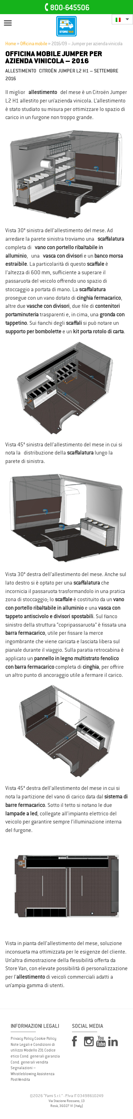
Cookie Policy (45, 1038)
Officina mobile (33, 44)
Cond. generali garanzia (40, 1056)
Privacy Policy (22, 1038)
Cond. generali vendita (29, 1062)
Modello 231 (34, 1050)
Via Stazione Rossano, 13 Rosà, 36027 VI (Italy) (67, 1103)
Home (10, 44)
